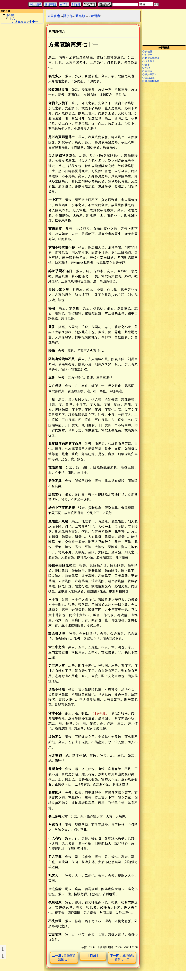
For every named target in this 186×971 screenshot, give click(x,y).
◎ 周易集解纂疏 (150, 81)
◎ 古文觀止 (148, 61)
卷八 (12, 18)
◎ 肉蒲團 (147, 51)
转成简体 (90, 4)
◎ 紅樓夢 (147, 55)
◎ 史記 (146, 68)
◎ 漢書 (146, 64)
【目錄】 (93, 956)
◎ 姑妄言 (147, 71)
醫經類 (80, 16)
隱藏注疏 (105, 4)
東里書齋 (53, 16)
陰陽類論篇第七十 (64, 957)
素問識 (10, 15)
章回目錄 (35, 4)
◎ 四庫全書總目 (150, 58)
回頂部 (64, 4)
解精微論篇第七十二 (122, 957)
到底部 (76, 4)
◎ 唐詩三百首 (149, 74)
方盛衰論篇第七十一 (25, 21)
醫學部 (68, 16)
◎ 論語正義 (148, 77)
